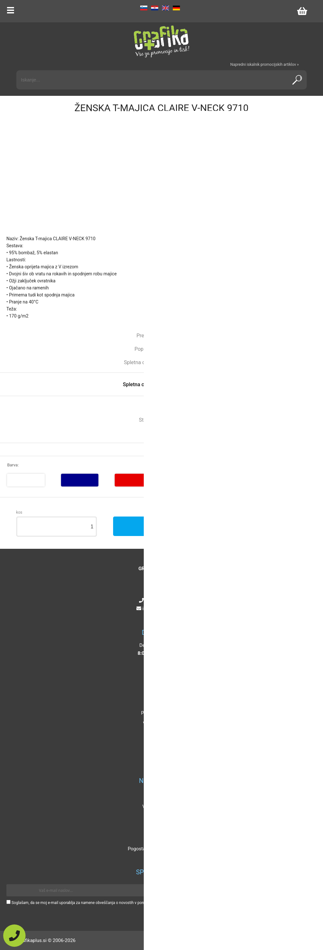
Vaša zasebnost (160, 723)
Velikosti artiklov (160, 806)
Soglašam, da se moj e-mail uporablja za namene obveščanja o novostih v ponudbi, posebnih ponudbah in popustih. (109, 902)
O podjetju (160, 692)
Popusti (160, 796)
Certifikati (160, 838)
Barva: (13, 465)
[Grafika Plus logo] (161, 41)
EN (165, 8)
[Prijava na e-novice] (307, 890)
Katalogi (160, 817)
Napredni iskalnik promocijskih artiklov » (264, 64)
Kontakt (160, 702)
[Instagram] (157, 616)
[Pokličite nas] (14, 935)
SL (144, 8)
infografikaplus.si (162, 608)
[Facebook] (150, 616)
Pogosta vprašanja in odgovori (160, 849)
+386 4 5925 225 (163, 600)
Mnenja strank (160, 828)
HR (154, 8)
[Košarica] (302, 11)
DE (176, 8)
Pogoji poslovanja (160, 713)
